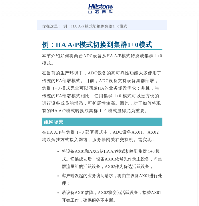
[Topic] (101, 113)
